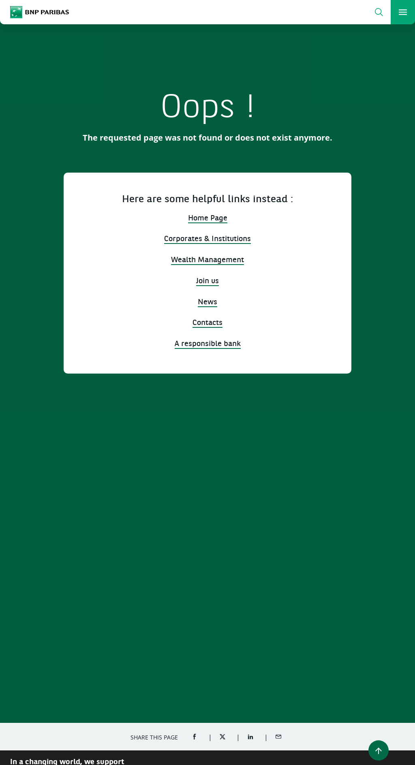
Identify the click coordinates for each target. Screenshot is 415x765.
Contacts (207, 323)
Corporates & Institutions (207, 239)
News (207, 302)
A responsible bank (208, 344)
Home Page (207, 218)
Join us (207, 281)
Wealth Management (207, 260)
